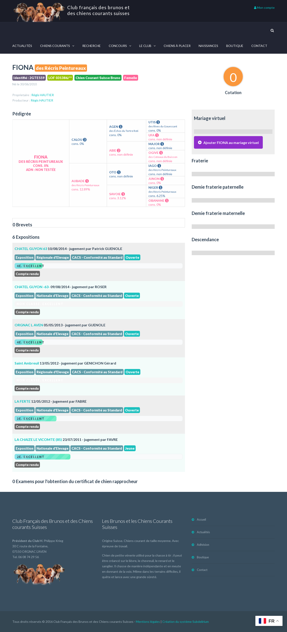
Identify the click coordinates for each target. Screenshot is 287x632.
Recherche (91, 46)
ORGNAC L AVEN (29, 325)
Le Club (145, 46)
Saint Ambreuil (27, 363)
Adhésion (203, 544)
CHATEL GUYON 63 (31, 248)
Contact (259, 46)
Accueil (201, 519)
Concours (118, 46)
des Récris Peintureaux (61, 68)
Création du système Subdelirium (185, 621)
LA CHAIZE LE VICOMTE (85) (38, 439)
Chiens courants (55, 46)
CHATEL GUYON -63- (32, 287)
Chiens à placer (177, 46)
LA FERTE (22, 401)
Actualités (22, 46)
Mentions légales (148, 621)
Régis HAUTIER (42, 95)
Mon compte (264, 7)
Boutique (234, 46)
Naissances (208, 46)
